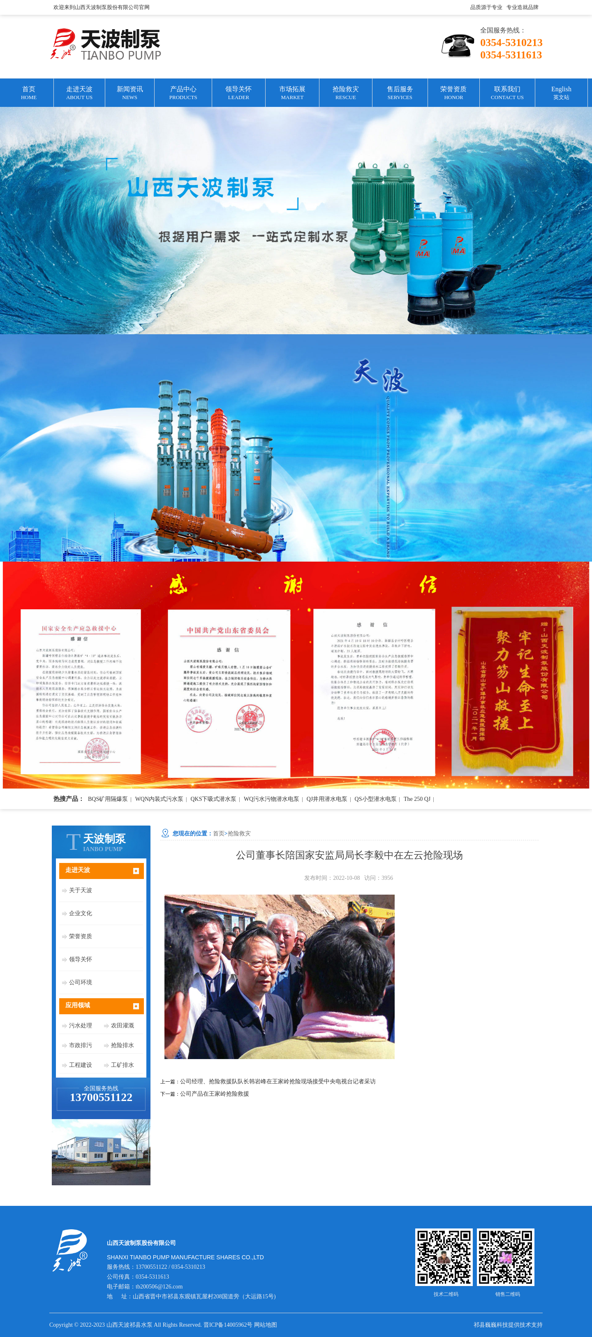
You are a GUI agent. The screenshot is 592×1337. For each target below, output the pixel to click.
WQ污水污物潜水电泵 (271, 799)
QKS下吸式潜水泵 (213, 799)
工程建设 (80, 1065)
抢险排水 (122, 1045)
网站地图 (265, 1325)
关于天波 (80, 890)
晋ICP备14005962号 (228, 1325)
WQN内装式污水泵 (159, 799)
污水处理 (80, 1025)
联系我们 (507, 94)
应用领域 (77, 1005)
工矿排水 (122, 1065)
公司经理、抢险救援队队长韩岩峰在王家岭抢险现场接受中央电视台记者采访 (278, 1081)
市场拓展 (292, 94)
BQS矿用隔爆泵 (108, 799)
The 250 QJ (417, 799)
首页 (28, 94)
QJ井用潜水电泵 (327, 799)
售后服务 (400, 94)
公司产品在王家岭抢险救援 (214, 1094)
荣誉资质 (453, 94)
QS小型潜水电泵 (376, 799)
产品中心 (183, 94)
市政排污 (80, 1045)
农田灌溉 (122, 1025)
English (561, 94)
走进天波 (79, 94)
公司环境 (80, 982)
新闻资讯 (129, 94)
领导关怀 (238, 94)
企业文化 (80, 913)
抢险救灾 (345, 94)
